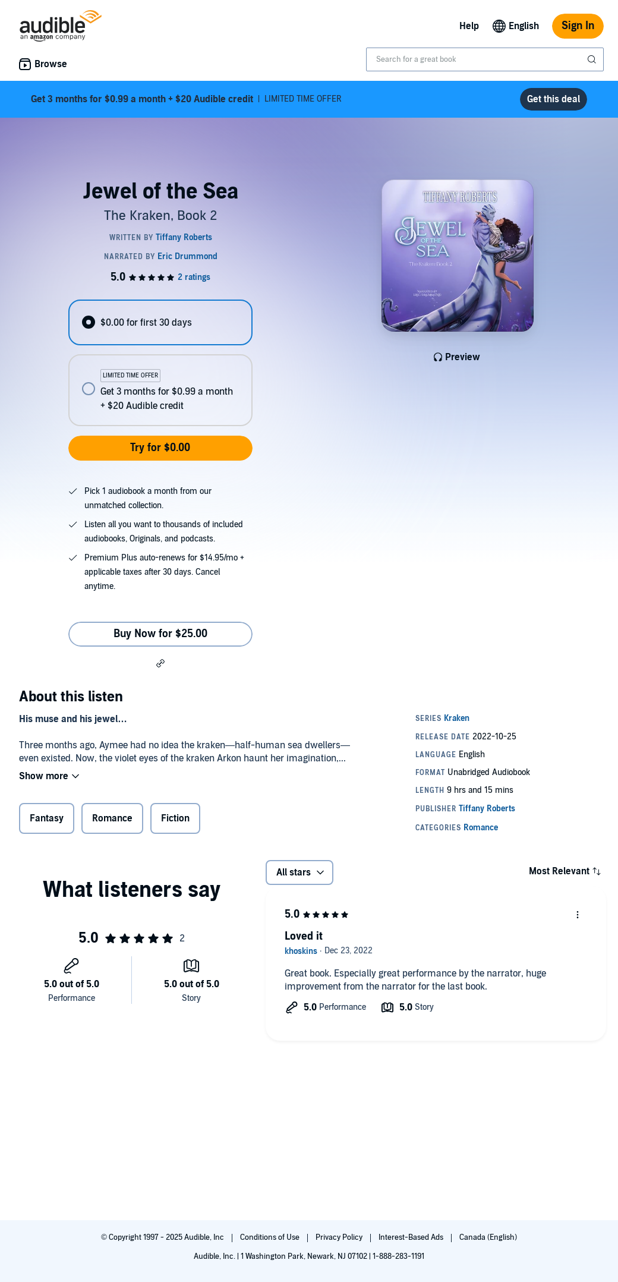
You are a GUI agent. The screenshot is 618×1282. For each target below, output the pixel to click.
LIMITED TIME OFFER (186, 99)
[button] (160, 663)
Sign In (578, 26)
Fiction (175, 818)
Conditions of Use (270, 1237)
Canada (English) (488, 1237)
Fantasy (47, 818)
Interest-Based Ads (412, 1237)
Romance (112, 818)
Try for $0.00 (160, 448)
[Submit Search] (593, 59)
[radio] (160, 322)
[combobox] (485, 59)
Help (469, 26)
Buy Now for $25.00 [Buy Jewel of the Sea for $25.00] (160, 634)
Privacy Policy (340, 1237)
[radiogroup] (160, 363)
